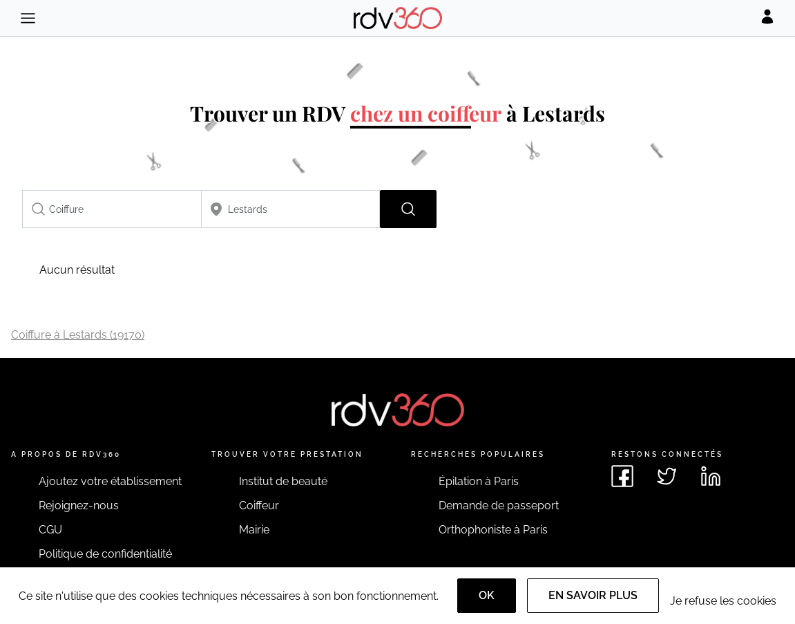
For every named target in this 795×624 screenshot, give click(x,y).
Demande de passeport (499, 505)
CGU (50, 529)
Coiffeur (259, 505)
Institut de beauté (283, 481)
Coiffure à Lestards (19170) (77, 334)
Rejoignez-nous (79, 505)
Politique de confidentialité (105, 553)
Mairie (254, 529)
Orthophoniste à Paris (493, 529)
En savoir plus (593, 595)
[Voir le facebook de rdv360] (622, 476)
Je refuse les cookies (723, 600)
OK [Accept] (487, 595)
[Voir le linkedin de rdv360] (711, 476)
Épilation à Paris (479, 481)
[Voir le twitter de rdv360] (666, 476)
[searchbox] (112, 209)
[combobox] (112, 209)
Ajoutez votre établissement (110, 481)
